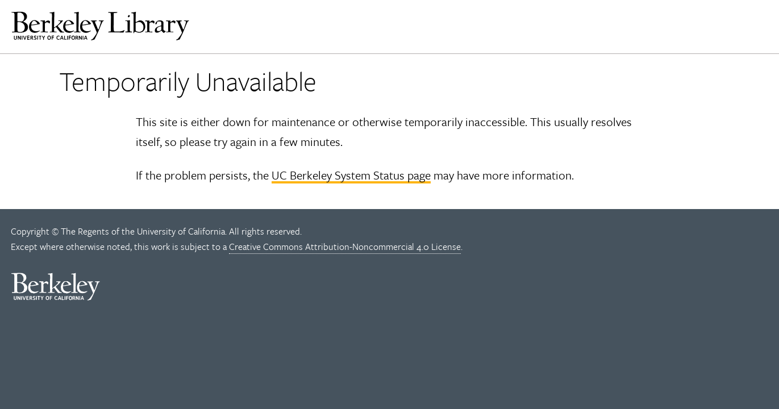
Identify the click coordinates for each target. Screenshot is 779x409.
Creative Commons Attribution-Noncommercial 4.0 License (345, 246)
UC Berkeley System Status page (351, 174)
